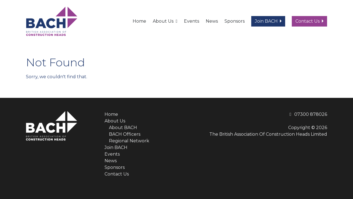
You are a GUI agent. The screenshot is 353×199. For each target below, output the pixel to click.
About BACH (123, 127)
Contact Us (307, 21)
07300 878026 (307, 114)
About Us (163, 21)
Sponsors (234, 21)
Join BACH (266, 21)
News (212, 21)
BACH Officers (124, 134)
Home (139, 21)
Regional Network (129, 140)
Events (191, 21)
